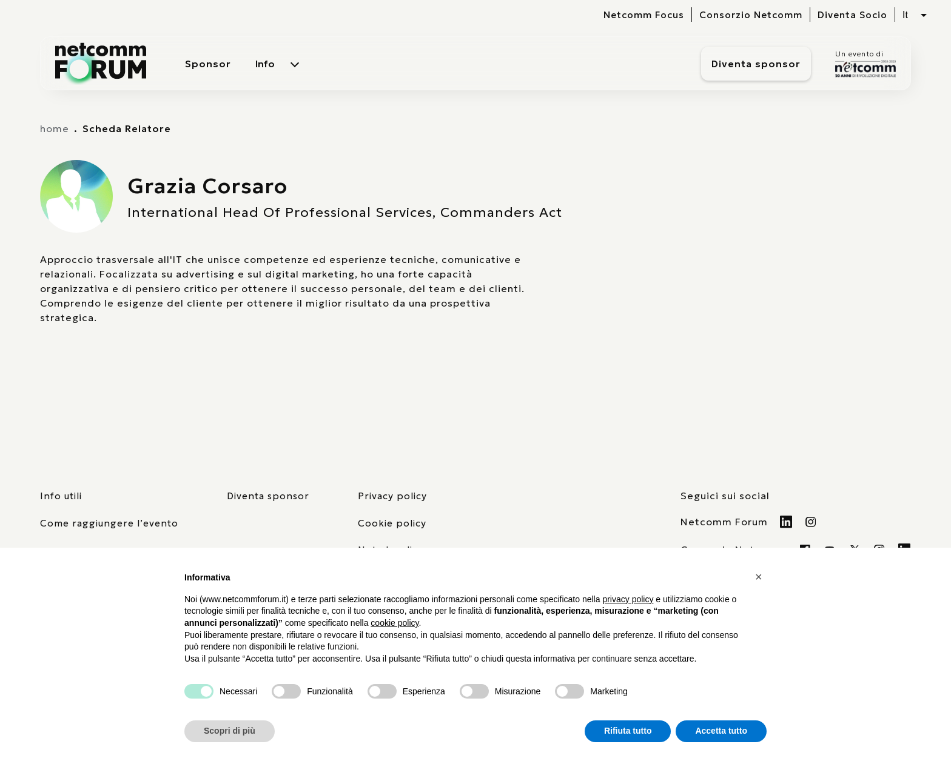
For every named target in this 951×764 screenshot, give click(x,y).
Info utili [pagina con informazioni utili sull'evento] (61, 496)
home (54, 128)
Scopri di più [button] (229, 731)
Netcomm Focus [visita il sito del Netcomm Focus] (643, 15)
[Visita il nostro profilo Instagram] (811, 522)
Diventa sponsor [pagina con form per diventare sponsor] (268, 496)
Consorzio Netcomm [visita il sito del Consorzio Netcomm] (750, 15)
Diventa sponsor (756, 64)
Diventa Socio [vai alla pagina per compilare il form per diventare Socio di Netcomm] (852, 15)
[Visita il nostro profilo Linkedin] (786, 522)
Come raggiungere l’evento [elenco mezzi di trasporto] (109, 523)
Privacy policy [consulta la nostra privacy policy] (392, 496)
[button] (760, 576)
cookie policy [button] (394, 623)
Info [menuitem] (265, 64)
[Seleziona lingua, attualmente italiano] (914, 15)
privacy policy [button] (627, 599)
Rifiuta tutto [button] (628, 731)
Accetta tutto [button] (721, 731)
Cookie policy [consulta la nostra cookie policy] (392, 523)
